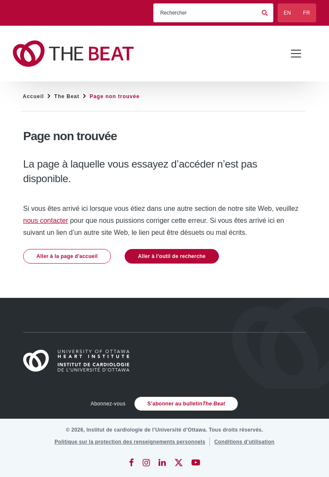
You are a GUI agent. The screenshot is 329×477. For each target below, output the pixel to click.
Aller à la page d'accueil (67, 256)
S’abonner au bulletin (186, 403)
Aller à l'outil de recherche (172, 256)
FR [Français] (306, 13)
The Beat (67, 96)
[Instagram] (146, 462)
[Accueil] (80, 361)
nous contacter (45, 220)
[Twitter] (178, 462)
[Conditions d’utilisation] (244, 442)
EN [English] (287, 13)
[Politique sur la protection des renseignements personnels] (129, 442)
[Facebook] (131, 462)
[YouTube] (195, 462)
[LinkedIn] (162, 462)
